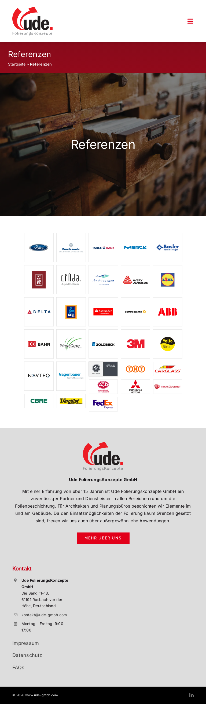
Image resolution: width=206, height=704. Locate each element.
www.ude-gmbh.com (41, 695)
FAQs (18, 667)
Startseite (16, 64)
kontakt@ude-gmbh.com (44, 614)
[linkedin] (191, 695)
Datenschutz (27, 655)
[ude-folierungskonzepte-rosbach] (32, 9)
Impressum (25, 643)
